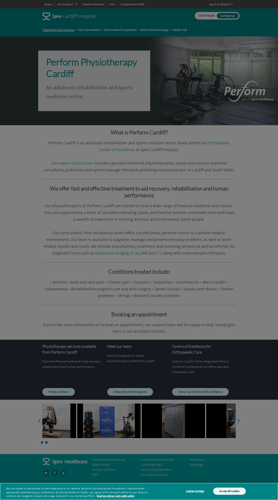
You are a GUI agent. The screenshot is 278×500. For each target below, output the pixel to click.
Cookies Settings (195, 493)
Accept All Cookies (229, 493)
